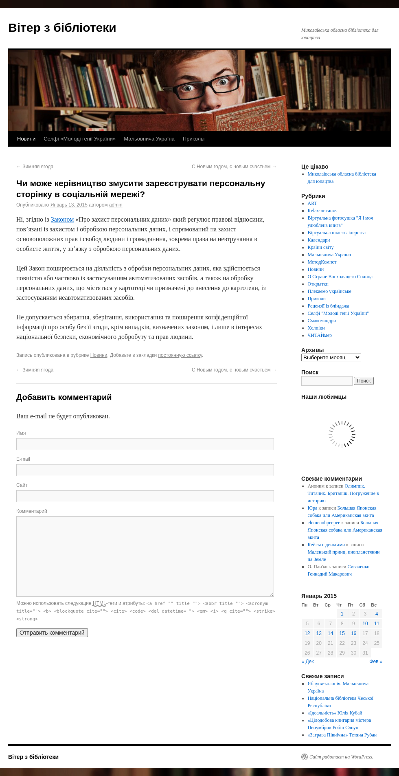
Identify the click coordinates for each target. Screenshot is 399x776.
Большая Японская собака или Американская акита (345, 530)
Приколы (194, 139)
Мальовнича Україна (149, 139)
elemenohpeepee (324, 522)
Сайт (22, 485)
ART (312, 203)
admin (116, 205)
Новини (26, 139)
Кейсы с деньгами (326, 544)
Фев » (375, 661)
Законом (62, 219)
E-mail (23, 459)
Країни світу (321, 247)
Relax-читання (323, 210)
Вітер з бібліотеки (62, 27)
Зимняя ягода (34, 166)
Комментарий (31, 511)
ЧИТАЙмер (320, 335)
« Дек (308, 661)
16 (353, 633)
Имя (21, 433)
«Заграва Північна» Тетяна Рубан (342, 735)
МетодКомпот (322, 262)
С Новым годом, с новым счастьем (234, 166)
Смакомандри (322, 320)
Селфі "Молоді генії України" (338, 313)
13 (319, 633)
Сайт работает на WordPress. (341, 757)
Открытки (318, 284)
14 (330, 633)
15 (342, 633)
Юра (313, 508)
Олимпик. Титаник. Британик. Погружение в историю (343, 493)
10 (365, 624)
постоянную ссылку (180, 355)
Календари (319, 240)
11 (376, 624)
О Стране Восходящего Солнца (340, 276)
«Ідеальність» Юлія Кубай (335, 713)
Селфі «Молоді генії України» (80, 139)
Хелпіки (316, 328)
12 (307, 633)
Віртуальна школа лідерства (337, 232)
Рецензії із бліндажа (328, 306)
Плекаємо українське (329, 291)
